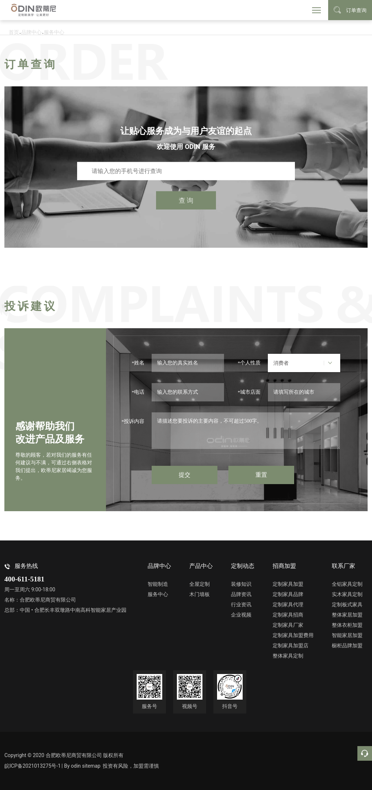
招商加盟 (284, 566)
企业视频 (241, 615)
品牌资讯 (241, 594)
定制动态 (242, 566)
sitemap (94, 766)
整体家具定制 (288, 656)
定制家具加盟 (288, 584)
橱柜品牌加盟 (347, 645)
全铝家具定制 (347, 584)
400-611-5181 (24, 579)
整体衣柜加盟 (347, 625)
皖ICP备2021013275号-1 (32, 766)
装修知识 (241, 584)
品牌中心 (159, 566)
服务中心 (158, 594)
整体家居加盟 (347, 615)
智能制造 (158, 584)
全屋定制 (199, 584)
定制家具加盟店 (290, 645)
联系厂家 (343, 566)
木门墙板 (199, 594)
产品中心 (201, 566)
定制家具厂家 (288, 625)
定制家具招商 (288, 615)
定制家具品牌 (288, 594)
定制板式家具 (347, 604)
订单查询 (350, 10)
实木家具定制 (347, 594)
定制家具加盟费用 (293, 635)
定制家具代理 (288, 604)
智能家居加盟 (347, 635)
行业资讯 (241, 604)
